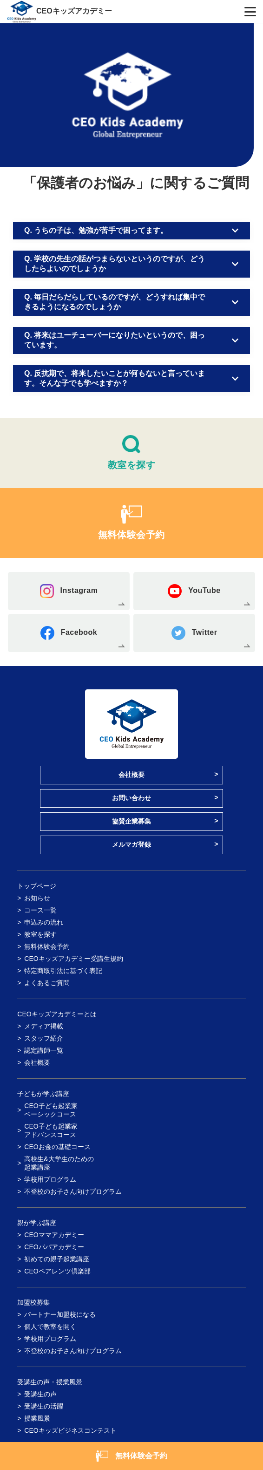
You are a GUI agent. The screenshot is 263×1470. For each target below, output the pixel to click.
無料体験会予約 (47, 946)
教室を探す (40, 934)
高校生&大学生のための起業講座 (58, 1163)
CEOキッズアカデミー (74, 11)
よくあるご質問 (47, 983)
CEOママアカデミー (54, 1235)
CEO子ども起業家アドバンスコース (50, 1130)
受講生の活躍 (43, 1406)
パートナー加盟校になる (60, 1314)
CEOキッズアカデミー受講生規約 (73, 958)
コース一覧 (40, 910)
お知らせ (37, 898)
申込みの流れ (43, 922)
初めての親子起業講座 (56, 1259)
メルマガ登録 (131, 844)
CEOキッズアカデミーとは (56, 1014)
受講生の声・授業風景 (49, 1382)
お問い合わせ (131, 798)
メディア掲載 (43, 1026)
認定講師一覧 (43, 1050)
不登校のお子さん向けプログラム (73, 1191)
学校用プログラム (50, 1179)
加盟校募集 (33, 1302)
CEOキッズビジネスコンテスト (70, 1430)
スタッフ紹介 (43, 1038)
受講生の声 (40, 1394)
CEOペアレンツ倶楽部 (57, 1271)
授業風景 (37, 1418)
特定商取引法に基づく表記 (63, 970)
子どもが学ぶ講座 (43, 1093)
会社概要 (131, 774)
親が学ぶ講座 (36, 1222)
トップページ (36, 886)
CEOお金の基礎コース (57, 1146)
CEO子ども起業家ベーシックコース (50, 1110)
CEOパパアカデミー (54, 1247)
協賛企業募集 (131, 821)
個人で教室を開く (50, 1326)
